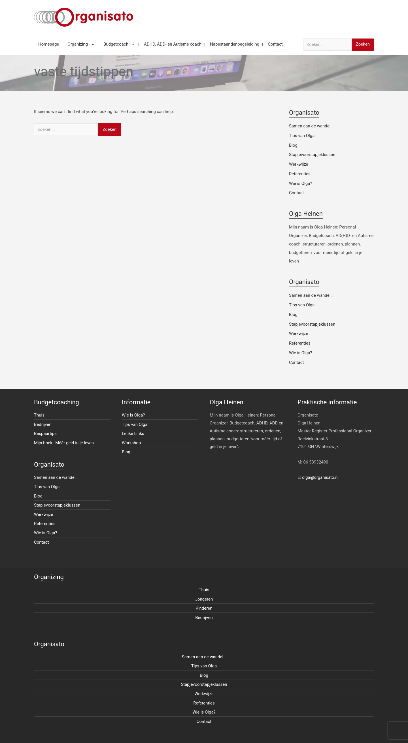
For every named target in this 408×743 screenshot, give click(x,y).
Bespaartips (45, 433)
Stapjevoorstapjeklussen (312, 154)
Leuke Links (133, 433)
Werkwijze (298, 164)
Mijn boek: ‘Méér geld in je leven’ (64, 442)
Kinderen (204, 608)
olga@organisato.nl (320, 477)
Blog (293, 145)
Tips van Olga (301, 135)
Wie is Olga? (300, 183)
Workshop (131, 442)
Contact (296, 192)
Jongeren (204, 599)
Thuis (39, 415)
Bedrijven (43, 424)
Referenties (300, 173)
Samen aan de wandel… (311, 126)
